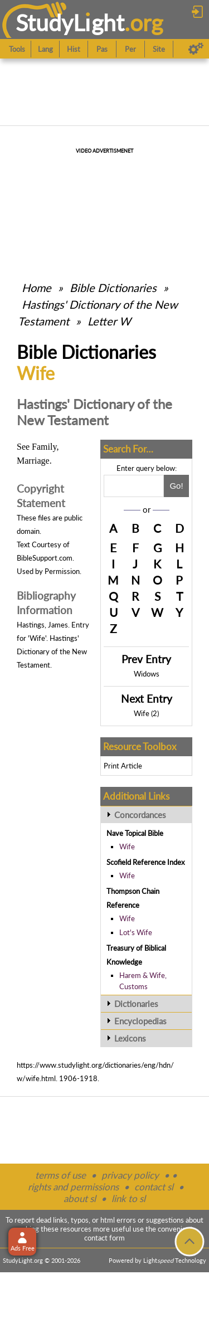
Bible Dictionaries (113, 287)
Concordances (140, 815)
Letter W (109, 321)
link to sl (128, 1198)
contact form (104, 1237)
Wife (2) (146, 713)
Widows (146, 673)
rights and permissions (73, 1187)
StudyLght (70, 22)
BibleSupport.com (44, 557)
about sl (80, 1198)
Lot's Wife (135, 932)
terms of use (60, 1175)
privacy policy (130, 1175)
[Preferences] (195, 49)
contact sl (153, 1187)
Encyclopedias (140, 1021)
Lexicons (130, 1038)
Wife (127, 846)
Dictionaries (136, 1004)
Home (36, 287)
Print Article (123, 765)
